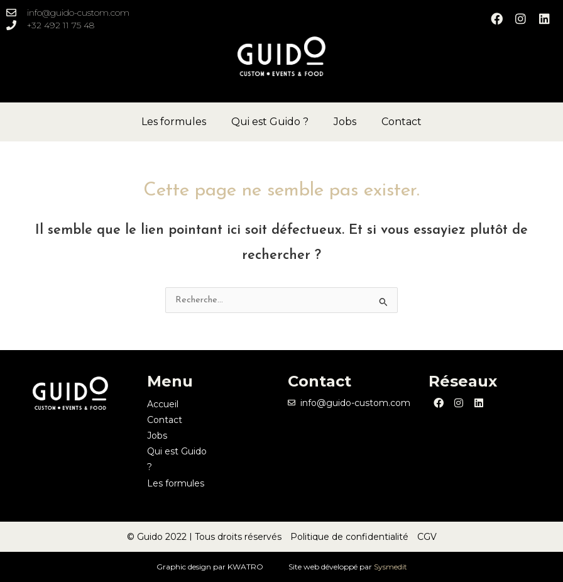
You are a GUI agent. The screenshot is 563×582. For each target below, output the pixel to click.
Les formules (173, 122)
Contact (401, 122)
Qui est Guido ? (270, 122)
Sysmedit (390, 566)
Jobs (345, 122)
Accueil (162, 404)
